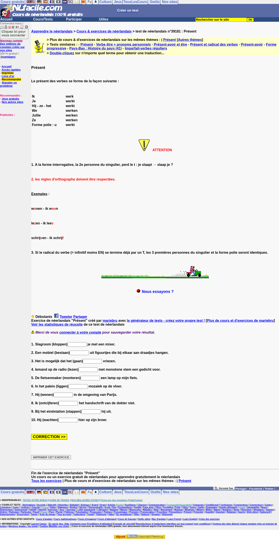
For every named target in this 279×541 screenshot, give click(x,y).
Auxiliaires (130, 505)
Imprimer (8, 73)
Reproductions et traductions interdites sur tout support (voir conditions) (173, 524)
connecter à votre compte (80, 332)
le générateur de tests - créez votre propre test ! (166, 320)
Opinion (270, 509)
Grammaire (211, 507)
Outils (155, 492)
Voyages (155, 514)
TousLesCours (136, 492)
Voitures (145, 514)
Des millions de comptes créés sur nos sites (12, 45)
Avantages (8, 56)
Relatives (231, 512)
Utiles (103, 19)
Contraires (5, 507)
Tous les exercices (46, 481)
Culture (105, 492)
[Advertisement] (13, 138)
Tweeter (66, 317)
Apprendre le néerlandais (51, 31)
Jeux (118, 492)
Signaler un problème (8, 84)
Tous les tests (64, 514)
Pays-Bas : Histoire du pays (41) (95, 48)
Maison (124, 509)
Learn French (174, 519)
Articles (112, 505)
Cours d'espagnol (87, 519)
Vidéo (111, 514)
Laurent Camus (39, 524)
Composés (198, 505)
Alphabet (74, 505)
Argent (94, 505)
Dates (53, 507)
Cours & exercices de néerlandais (104, 31)
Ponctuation (82, 512)
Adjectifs (51, 505)
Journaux (71, 509)
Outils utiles (144, 519)
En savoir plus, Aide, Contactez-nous (67, 524)
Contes (268, 505)
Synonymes (23, 514)
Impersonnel (21, 509)
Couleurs (25, 507)
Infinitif (32, 509)
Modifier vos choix (58, 526)
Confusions (226, 505)
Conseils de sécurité (124, 524)
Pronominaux (120, 512)
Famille (137, 507)
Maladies (147, 509)
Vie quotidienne (124, 514)
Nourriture (246, 509)
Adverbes (63, 505)
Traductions (79, 514)
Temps (34, 514)
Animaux (85, 505)
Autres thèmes (190, 40)
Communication (157, 505)
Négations (259, 509)
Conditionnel (212, 505)
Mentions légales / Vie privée (23, 526)
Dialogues (63, 507)
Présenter (198, 512)
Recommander (11, 79)
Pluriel (59, 512)
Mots (156, 509)
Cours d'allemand (107, 519)
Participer (74, 19)
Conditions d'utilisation (100, 524)
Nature (217, 509)
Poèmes (108, 512)
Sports (241, 512)
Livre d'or (8, 76)
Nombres (227, 509)
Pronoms (134, 512)
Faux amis (148, 507)
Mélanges (190, 509)
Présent (169, 40)
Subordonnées (7, 514)
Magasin (114, 509)
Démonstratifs (95, 507)
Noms (236, 509)
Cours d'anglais (44, 519)
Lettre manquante (86, 509)
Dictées (73, 507)
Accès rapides (11, 69)
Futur (178, 507)
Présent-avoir (252, 44)
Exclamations (125, 507)
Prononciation (147, 512)
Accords (41, 505)
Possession (96, 512)
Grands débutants (228, 507)
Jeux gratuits (10, 98)
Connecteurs (256, 505)
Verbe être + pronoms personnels (123, 44)
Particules (26, 512)
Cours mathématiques (65, 519)
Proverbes (162, 512)
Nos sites (170, 492)
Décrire (82, 507)
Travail (90, 514)
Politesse (69, 512)
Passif (36, 512)
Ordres (3, 512)
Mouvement (166, 509)
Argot (103, 505)
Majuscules (135, 509)
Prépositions (175, 512)
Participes (14, 512)
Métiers (200, 509)
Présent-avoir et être (170, 44)
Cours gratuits (12, 492)
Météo (209, 509)
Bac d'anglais (159, 519)
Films (158, 507)
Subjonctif (265, 512)
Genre (193, 507)
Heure (264, 507)
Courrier (36, 507)
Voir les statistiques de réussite (57, 324)
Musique (178, 509)
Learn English (190, 519)
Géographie (253, 507)
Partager (80, 317)
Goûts (201, 507)
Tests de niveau (47, 514)
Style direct (252, 512)
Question (220, 512)
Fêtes (185, 507)
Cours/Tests (43, 19)
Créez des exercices (209, 519)
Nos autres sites (12, 102)
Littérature (102, 509)
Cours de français (127, 519)
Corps (15, 507)
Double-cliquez (62, 53)
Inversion (52, 509)
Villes (136, 514)
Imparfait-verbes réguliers (146, 48)
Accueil (6, 19)
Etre (114, 507)
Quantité (209, 512)
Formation (168, 507)
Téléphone (101, 514)
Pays (51, 512)
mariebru (110, 320)
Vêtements (167, 514)
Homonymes (6, 509)
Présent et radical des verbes (214, 44)
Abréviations (28, 505)
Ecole (108, 507)
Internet (42, 509)
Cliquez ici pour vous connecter (14, 33)
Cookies (44, 526)
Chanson (142, 505)
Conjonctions (241, 505)
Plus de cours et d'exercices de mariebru (240, 320)
